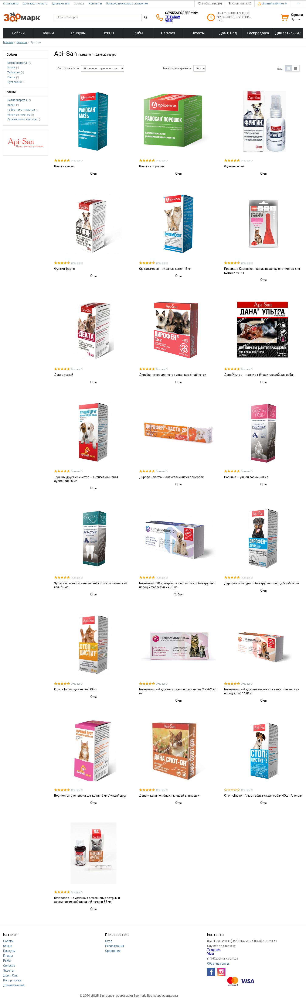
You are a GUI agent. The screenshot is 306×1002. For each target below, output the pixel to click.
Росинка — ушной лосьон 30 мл (246, 477)
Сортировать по (68, 68)
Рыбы (7, 960)
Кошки (7, 946)
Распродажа (12, 980)
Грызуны (9, 951)
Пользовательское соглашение (127, 3)
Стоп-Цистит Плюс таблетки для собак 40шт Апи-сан (263, 795)
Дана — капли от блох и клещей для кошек (169, 795)
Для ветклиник (13, 985)
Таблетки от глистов (21, 109)
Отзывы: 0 (77, 160)
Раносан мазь (64, 166)
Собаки (8, 941)
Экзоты (8, 970)
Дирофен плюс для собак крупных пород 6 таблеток (261, 583)
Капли (11, 67)
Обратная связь (218, 963)
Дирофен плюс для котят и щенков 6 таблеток (172, 375)
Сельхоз (9, 966)
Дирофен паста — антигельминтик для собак (171, 477)
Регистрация (114, 946)
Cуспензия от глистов (22, 119)
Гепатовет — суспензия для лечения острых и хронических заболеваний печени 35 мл (87, 900)
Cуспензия (14, 82)
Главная (8, 42)
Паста (11, 77)
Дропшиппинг (61, 3)
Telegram (172, 17)
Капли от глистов (18, 114)
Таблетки (13, 72)
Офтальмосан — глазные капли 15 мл (165, 269)
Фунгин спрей (234, 166)
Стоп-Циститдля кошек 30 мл (75, 689)
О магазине (10, 3)
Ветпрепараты (17, 62)
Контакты (95, 3)
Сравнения (112, 951)
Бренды (79, 3)
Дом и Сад (10, 975)
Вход (108, 941)
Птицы (8, 956)
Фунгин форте (64, 269)
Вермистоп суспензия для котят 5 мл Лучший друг (90, 795)
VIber (169, 21)
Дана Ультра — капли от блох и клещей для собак (259, 375)
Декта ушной (63, 375)
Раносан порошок (151, 166)
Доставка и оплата (35, 3)
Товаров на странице (177, 68)
